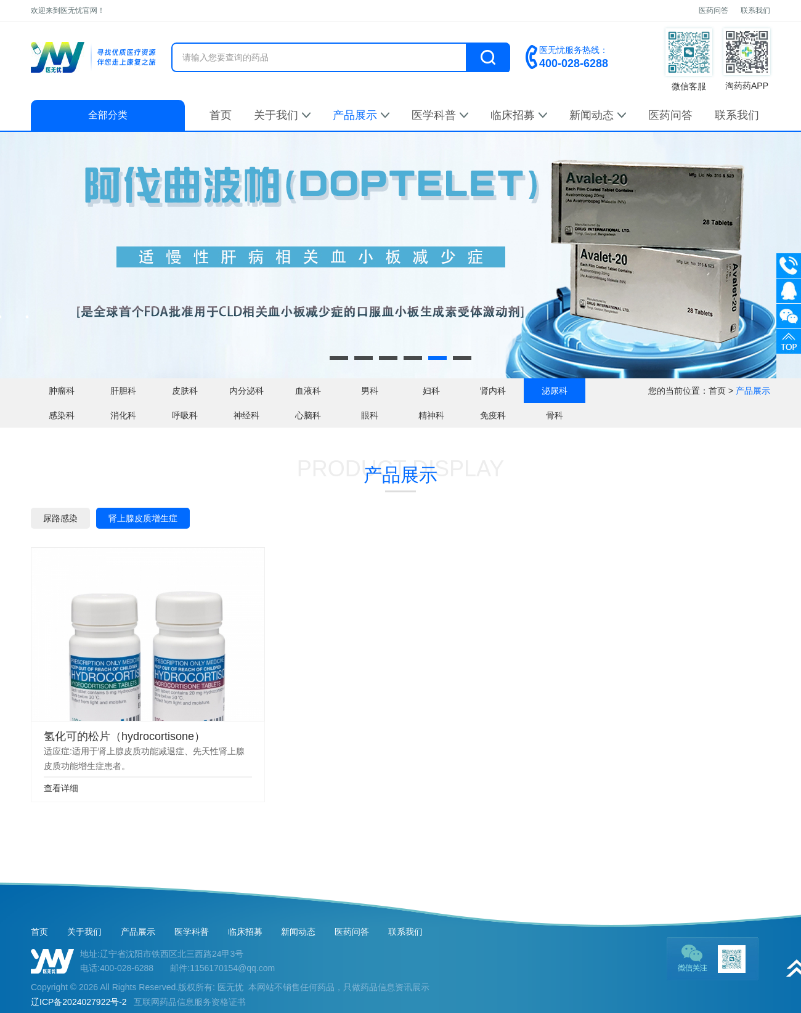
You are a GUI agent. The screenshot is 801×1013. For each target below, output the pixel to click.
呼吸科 (185, 415)
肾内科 (493, 391)
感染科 (62, 415)
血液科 (308, 391)
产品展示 (361, 115)
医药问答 (713, 10)
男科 (369, 391)
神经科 (246, 415)
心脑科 (308, 415)
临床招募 (518, 115)
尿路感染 (60, 518)
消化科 (123, 415)
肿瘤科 (62, 391)
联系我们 (755, 10)
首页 (220, 115)
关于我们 (282, 115)
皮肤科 (185, 391)
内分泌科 (246, 391)
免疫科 (493, 415)
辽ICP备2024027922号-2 (79, 1002)
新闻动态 (597, 115)
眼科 (369, 415)
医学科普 (440, 115)
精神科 (431, 415)
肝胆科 (123, 391)
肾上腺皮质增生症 (142, 518)
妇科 (431, 391)
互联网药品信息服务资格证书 (190, 1002)
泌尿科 (554, 391)
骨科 (554, 415)
